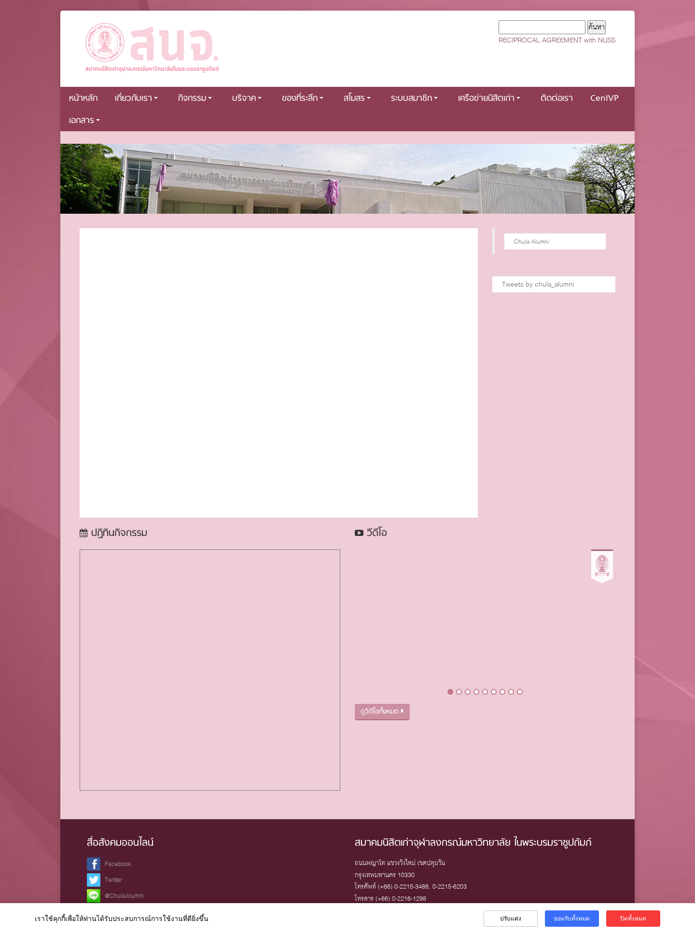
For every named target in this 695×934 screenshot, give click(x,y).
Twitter (114, 880)
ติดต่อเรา (557, 99)
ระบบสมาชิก (414, 99)
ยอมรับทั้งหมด (572, 918)
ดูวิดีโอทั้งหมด (382, 711)
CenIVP (604, 99)
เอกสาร (84, 121)
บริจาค (247, 99)
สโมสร (357, 99)
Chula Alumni (531, 241)
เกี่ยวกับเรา (136, 99)
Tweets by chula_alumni (538, 284)
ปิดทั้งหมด (633, 918)
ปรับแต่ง (510, 918)
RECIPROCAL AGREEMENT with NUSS (557, 40)
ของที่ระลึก (302, 99)
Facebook (118, 864)
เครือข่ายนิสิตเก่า (489, 99)
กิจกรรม (195, 99)
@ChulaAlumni (124, 896)
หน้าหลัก (83, 99)
